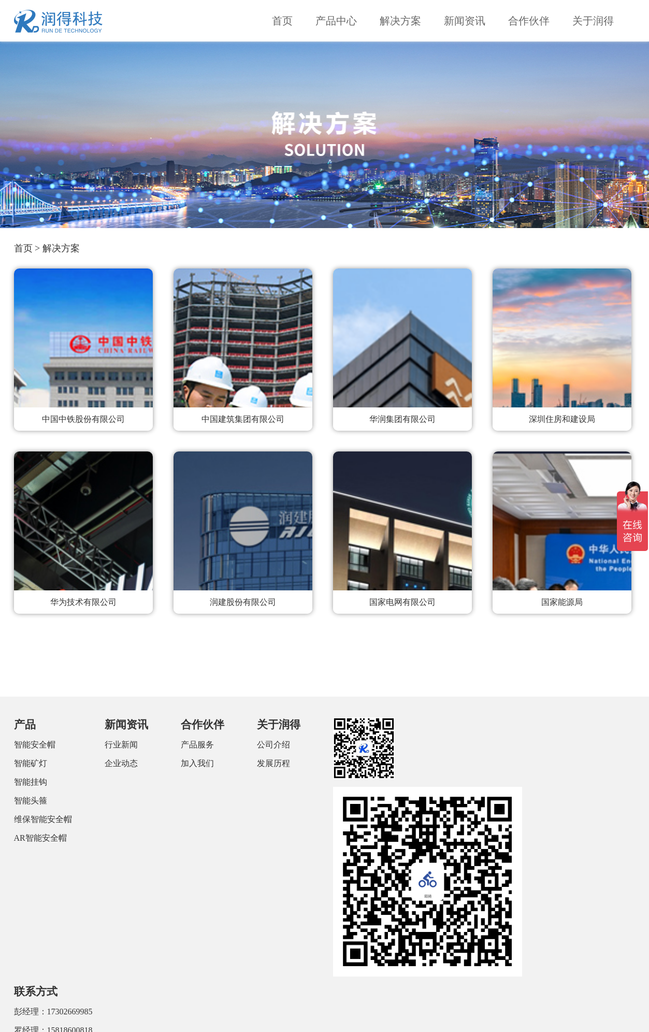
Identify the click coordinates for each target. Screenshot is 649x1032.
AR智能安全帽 (40, 837)
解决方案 (400, 20)
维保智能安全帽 (43, 819)
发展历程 (273, 763)
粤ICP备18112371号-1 (498, 1016)
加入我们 (197, 763)
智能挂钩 (30, 781)
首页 (282, 20)
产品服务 (197, 744)
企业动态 (121, 763)
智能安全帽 (34, 744)
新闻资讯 (464, 20)
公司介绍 (273, 744)
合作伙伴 (529, 20)
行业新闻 (121, 744)
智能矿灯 (30, 763)
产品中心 (336, 20)
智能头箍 (30, 800)
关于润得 (593, 20)
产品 (25, 724)
